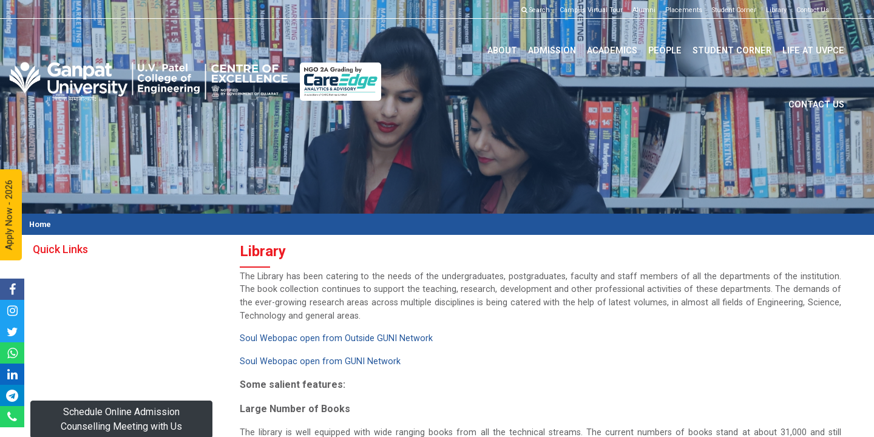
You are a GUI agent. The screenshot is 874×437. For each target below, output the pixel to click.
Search (535, 10)
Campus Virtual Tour (591, 10)
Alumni (644, 10)
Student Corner (734, 10)
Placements (683, 10)
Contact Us (812, 10)
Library (776, 10)
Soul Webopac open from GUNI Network (321, 361)
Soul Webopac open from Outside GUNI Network (336, 338)
